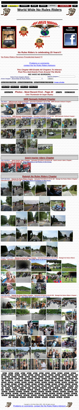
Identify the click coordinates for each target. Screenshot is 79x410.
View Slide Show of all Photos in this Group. (36, 103)
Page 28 (27, 376)
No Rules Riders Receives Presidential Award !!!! (21, 57)
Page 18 (37, 375)
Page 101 (55, 387)
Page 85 (24, 386)
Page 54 (47, 380)
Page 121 (48, 391)
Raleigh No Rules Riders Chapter (39, 176)
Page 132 (52, 393)
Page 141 (41, 395)
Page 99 (41, 387)
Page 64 (37, 382)
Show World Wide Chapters (8, 82)
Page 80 (67, 384)
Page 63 (30, 382)
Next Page (58, 92)
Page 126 (8, 393)
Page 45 (64, 378)
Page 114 (74, 389)
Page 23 (71, 375)
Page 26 (14, 376)
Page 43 (51, 378)
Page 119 (33, 391)
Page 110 (44, 389)
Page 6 (35, 373)
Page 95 (14, 387)
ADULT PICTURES (69, 92)
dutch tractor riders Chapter (39, 158)
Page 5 (29, 373)
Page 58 (74, 380)
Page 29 (34, 376)
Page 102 (62, 387)
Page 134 (66, 393)
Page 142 (48, 395)
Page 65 (44, 382)
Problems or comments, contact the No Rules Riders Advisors (39, 406)
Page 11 (66, 373)
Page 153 (59, 397)
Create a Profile (59, 82)
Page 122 (55, 391)
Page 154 (66, 397)
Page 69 (71, 382)
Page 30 (40, 376)
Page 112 (59, 389)
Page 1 (4, 373)
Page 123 (62, 391)
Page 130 (37, 393)
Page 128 (22, 393)
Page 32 (54, 376)
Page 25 (7, 376)
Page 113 (66, 389)
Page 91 (64, 386)
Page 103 (70, 387)
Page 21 (57, 375)
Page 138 (18, 395)
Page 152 (52, 397)
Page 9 (53, 373)
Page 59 (4, 382)
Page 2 (11, 373)
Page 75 (34, 384)
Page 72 (14, 384)
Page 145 (70, 395)
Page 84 (17, 386)
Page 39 (24, 378)
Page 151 (44, 397)
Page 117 (18, 391)
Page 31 (47, 376)
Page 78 (54, 384)
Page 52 (33, 380)
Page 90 (57, 386)
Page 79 (61, 384)
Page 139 (26, 395)
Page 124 (70, 391)
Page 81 (74, 384)
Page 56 (60, 380)
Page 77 (47, 384)
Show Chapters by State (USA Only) (43, 82)
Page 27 (20, 376)
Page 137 (11, 395)
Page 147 (15, 397)
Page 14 (10, 375)
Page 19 (44, 375)
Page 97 (27, 387)
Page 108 (30, 389)
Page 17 (30, 375)
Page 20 (51, 375)
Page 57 (67, 380)
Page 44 (57, 378)
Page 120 (41, 391)
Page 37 (10, 378)
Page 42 (44, 378)
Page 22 (64, 375)
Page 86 (30, 386)
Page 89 (51, 386)
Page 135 (74, 393)
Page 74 (27, 384)
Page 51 (27, 380)
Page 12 (73, 373)
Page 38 (17, 378)
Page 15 (17, 375)
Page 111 (52, 389)
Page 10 (60, 373)
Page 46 (71, 378)
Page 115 (4, 391)
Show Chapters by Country (25, 82)
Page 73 (20, 384)
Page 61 (17, 382)
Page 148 (22, 397)
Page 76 (40, 384)
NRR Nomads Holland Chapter (39, 99)
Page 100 (48, 387)
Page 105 (8, 389)
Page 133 (59, 393)
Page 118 (26, 391)
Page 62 (24, 382)
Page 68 (64, 382)
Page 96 (21, 387)
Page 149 (30, 397)
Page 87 (37, 386)
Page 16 (24, 375)
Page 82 (4, 386)
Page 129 (30, 393)
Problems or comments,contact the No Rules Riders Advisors (39, 64)
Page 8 (47, 373)
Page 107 (22, 389)
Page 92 (71, 386)
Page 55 (54, 380)
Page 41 (37, 378)
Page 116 (11, 391)
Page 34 (67, 376)
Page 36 (4, 378)
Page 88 (44, 386)
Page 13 (4, 375)
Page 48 (7, 380)
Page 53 (40, 380)
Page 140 (33, 395)
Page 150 (37, 397)
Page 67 (57, 382)
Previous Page (8, 92)
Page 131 (44, 393)
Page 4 (23, 373)
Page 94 (7, 387)
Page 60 (10, 382)
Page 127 (15, 393)
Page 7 (41, 373)
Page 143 (55, 395)
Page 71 (7, 384)
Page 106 (15, 389)
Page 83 (10, 386)
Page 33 (61, 376)
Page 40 (30, 378)
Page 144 (62, 395)
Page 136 (4, 395)
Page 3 (17, 373)
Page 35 (74, 376)
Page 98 (34, 387)
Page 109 (37, 389)
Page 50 (20, 380)
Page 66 (51, 382)
